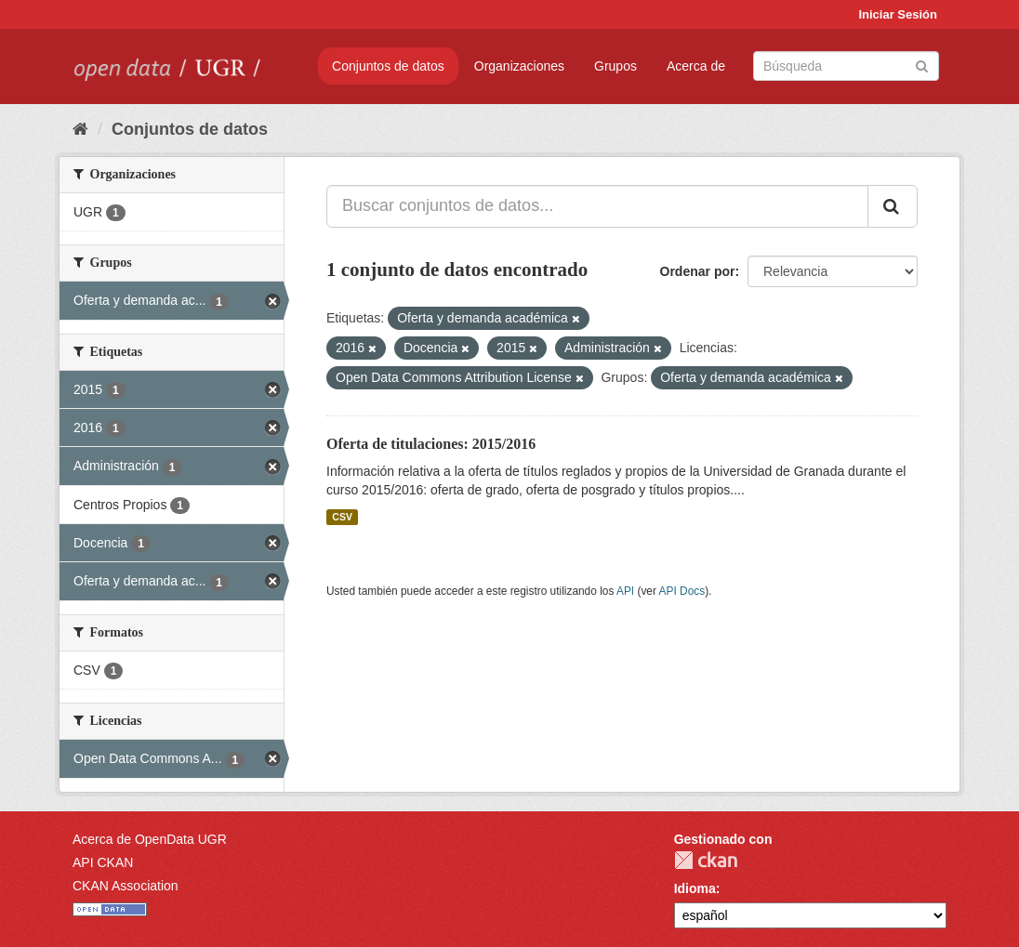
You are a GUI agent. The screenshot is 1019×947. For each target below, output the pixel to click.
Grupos (615, 66)
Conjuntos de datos (388, 66)
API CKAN (103, 862)
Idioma (695, 888)
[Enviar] (922, 64)
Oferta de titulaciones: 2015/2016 (431, 444)
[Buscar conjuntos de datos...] (597, 206)
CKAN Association (126, 885)
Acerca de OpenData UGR (150, 839)
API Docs (682, 591)
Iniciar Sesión (897, 14)
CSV (342, 516)
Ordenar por (697, 271)
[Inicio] (80, 129)
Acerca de (696, 66)
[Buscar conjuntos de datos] (846, 66)
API (625, 591)
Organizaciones (519, 66)
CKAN (705, 860)
